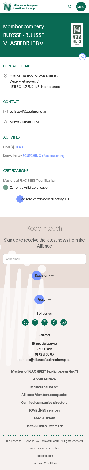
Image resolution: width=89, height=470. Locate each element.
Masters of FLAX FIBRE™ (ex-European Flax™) (44, 371)
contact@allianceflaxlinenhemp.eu (45, 359)
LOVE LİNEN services (44, 410)
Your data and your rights (44, 448)
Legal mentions (45, 456)
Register (41, 275)
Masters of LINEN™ (44, 386)
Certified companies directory (44, 402)
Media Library (44, 418)
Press (41, 299)
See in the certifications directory (42, 199)
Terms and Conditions (44, 463)
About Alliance (44, 379)
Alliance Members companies (44, 394)
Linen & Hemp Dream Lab (45, 425)
